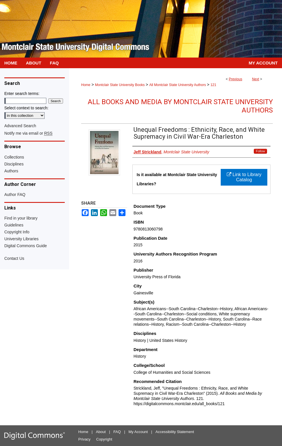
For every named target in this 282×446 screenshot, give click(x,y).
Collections (14, 157)
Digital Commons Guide (25, 245)
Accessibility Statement (174, 432)
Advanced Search (20, 125)
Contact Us (14, 258)
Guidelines (13, 225)
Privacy (84, 439)
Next (255, 79)
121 (213, 85)
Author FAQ (14, 194)
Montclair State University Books (120, 85)
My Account (138, 432)
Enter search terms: (21, 93)
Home (85, 85)
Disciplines (14, 164)
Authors (11, 171)
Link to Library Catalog (244, 177)
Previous (235, 79)
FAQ (117, 432)
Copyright (104, 439)
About (101, 432)
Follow (260, 151)
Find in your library (20, 218)
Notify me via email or (28, 133)
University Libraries (21, 239)
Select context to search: (26, 108)
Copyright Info (16, 232)
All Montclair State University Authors (177, 85)
